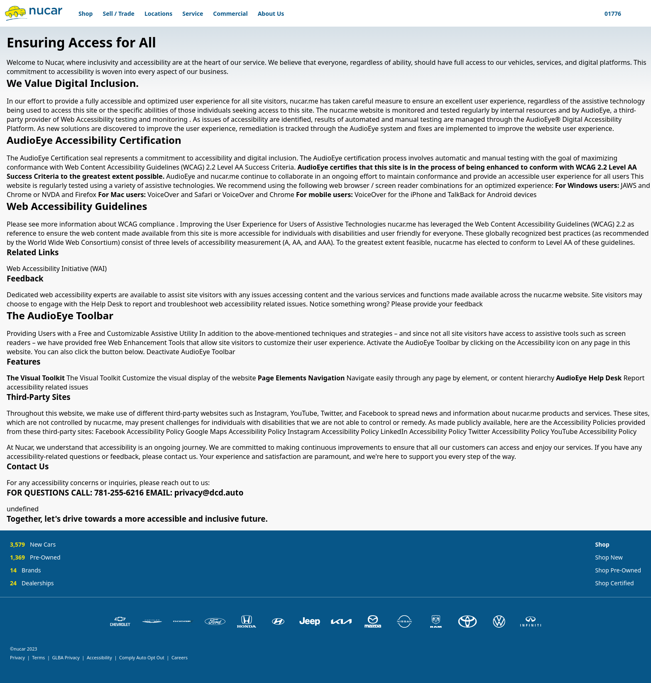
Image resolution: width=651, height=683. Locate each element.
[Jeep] (309, 621)
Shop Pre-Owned (618, 570)
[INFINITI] (530, 621)
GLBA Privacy (65, 657)
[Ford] (215, 621)
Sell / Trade (118, 13)
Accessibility (99, 657)
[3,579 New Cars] (35, 546)
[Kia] (341, 621)
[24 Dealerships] (35, 583)
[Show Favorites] (631, 13)
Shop (85, 13)
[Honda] (246, 621)
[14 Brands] (35, 572)
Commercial (230, 13)
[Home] (33, 13)
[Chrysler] (152, 621)
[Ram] (436, 621)
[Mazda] (373, 621)
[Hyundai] (278, 621)
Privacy (17, 657)
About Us (271, 13)
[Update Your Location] (611, 13)
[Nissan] (404, 621)
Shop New (608, 557)
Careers (179, 657)
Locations (158, 13)
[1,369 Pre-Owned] (35, 559)
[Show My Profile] (641, 13)
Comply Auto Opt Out (141, 657)
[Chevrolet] (120, 621)
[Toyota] (467, 621)
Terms (38, 657)
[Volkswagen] (499, 621)
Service (192, 13)
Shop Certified (614, 583)
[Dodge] (183, 621)
